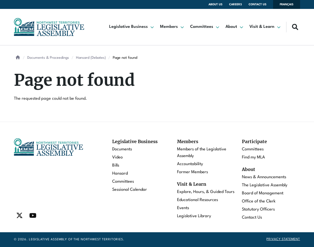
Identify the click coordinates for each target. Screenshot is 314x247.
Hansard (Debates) (91, 58)
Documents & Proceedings (48, 58)
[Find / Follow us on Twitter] (19, 215)
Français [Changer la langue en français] (286, 4)
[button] (131, 27)
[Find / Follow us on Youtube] (32, 215)
